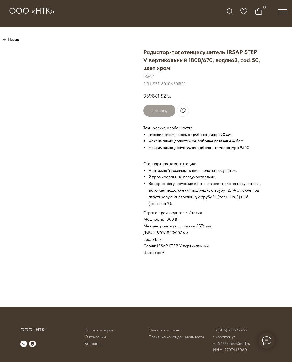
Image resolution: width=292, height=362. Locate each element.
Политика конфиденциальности (176, 336)
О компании (95, 336)
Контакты (92, 343)
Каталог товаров (99, 330)
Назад (13, 39)
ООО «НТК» (32, 11)
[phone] (23, 344)
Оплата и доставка (165, 330)
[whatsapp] (32, 344)
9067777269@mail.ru (231, 343)
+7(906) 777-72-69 (230, 330)
